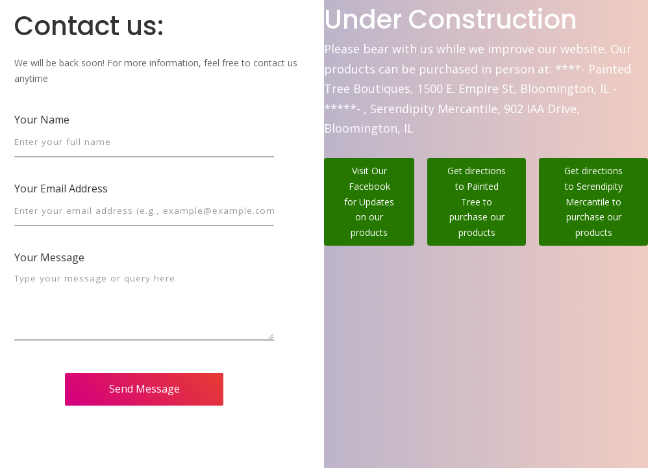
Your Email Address (61, 188)
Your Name (41, 119)
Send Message (144, 389)
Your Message (49, 257)
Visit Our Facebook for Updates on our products (369, 201)
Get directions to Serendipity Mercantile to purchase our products (593, 201)
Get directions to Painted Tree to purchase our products (476, 201)
